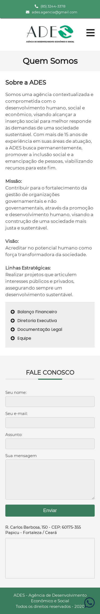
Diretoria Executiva (34, 321)
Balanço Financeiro (34, 312)
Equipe (21, 338)
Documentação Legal (36, 329)
